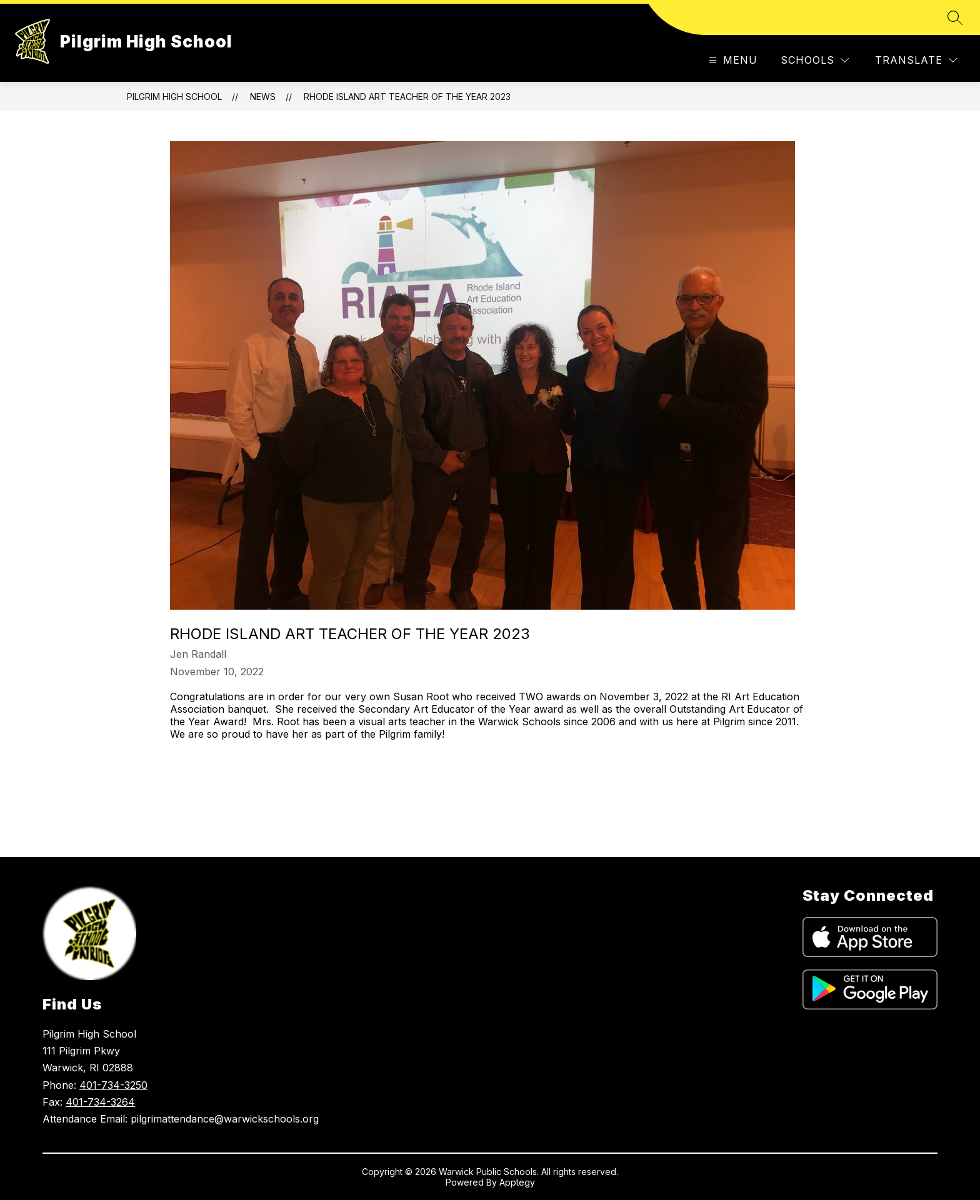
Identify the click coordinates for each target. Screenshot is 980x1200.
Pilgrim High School (174, 96)
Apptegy (517, 1182)
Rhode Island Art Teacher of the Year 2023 (407, 96)
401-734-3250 (113, 1085)
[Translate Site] (916, 60)
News (263, 96)
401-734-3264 (100, 1102)
